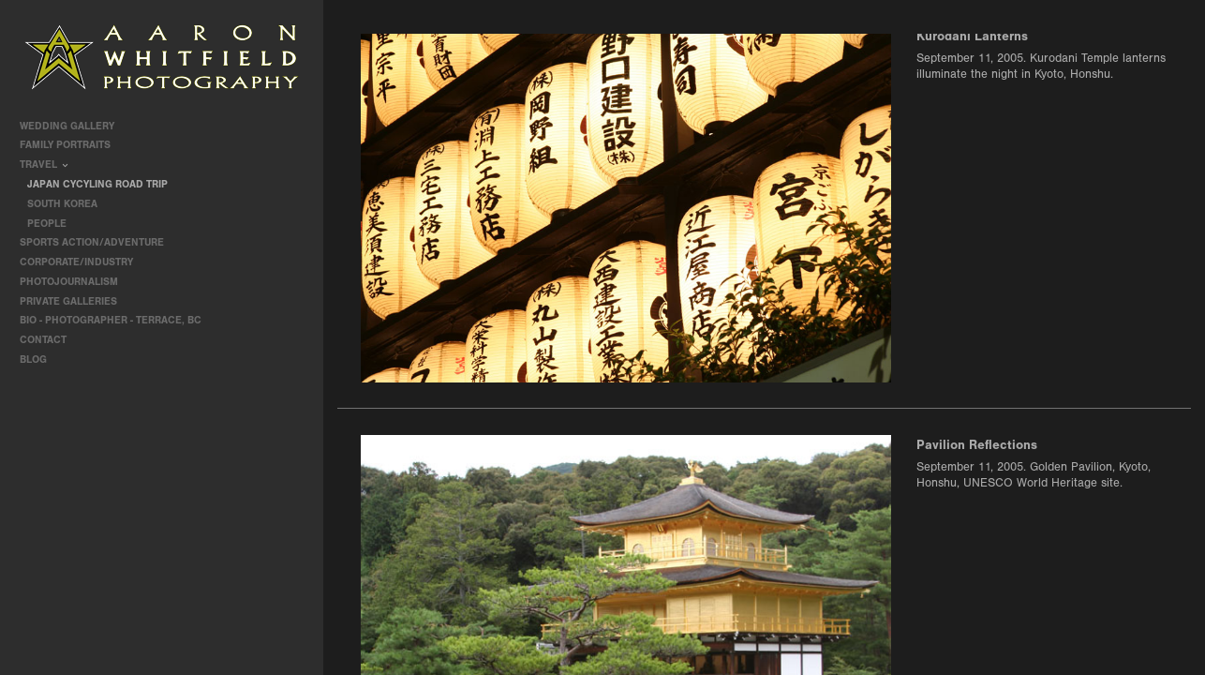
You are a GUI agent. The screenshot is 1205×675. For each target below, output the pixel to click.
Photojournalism (75, 282)
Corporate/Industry (83, 262)
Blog (33, 359)
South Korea (62, 204)
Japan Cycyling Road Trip (97, 184)
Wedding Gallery (73, 126)
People (47, 224)
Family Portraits (72, 145)
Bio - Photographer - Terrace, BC (110, 320)
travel (45, 164)
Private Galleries (68, 301)
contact (43, 340)
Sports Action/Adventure (98, 242)
